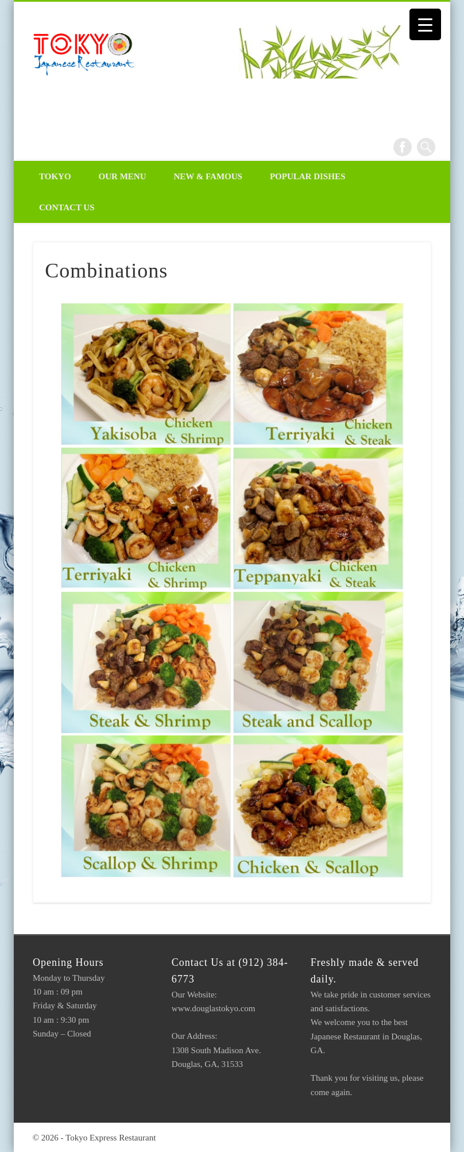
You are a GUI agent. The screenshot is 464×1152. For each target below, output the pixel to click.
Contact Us (67, 207)
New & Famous (208, 176)
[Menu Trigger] (425, 24)
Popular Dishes (307, 176)
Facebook (402, 147)
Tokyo (55, 176)
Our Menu (122, 176)
